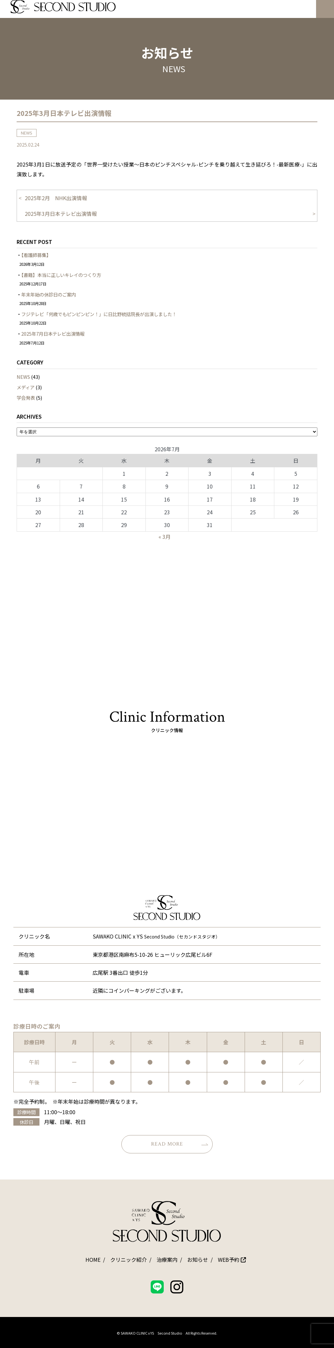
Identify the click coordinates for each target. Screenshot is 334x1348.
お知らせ (197, 1259)
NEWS (23, 376)
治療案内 (167, 1259)
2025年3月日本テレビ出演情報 (61, 213)
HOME (92, 1259)
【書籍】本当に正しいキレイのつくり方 (61, 274)
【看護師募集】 (36, 254)
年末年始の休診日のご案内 (48, 294)
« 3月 (165, 536)
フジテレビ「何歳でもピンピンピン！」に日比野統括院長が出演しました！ (98, 314)
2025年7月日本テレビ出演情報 (52, 333)
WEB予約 (232, 1259)
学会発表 (26, 397)
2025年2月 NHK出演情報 (56, 198)
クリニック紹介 (128, 1259)
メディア (26, 387)
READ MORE (179, 1144)
